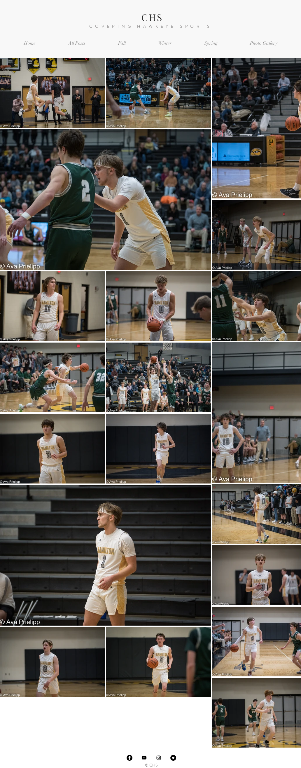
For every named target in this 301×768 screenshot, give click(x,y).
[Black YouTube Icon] (144, 758)
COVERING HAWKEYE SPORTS (150, 26)
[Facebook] (129, 758)
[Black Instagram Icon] (159, 758)
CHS (152, 17)
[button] (122, 43)
